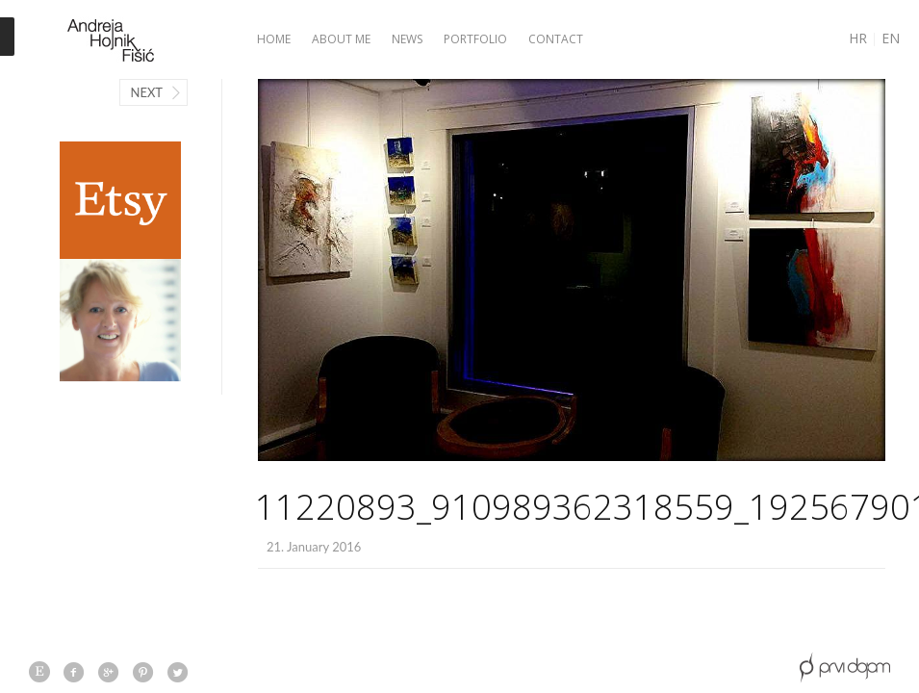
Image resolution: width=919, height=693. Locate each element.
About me (341, 39)
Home (274, 39)
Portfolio (475, 39)
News (407, 39)
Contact (555, 39)
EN (890, 38)
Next (146, 92)
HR (858, 38)
